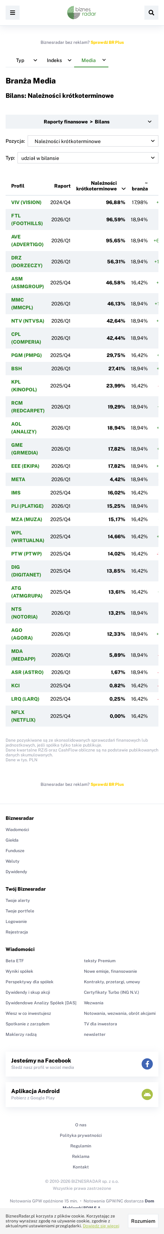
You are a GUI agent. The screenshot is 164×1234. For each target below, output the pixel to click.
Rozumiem (143, 1221)
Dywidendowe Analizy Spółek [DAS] (41, 1002)
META (18, 479)
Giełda (12, 840)
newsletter (95, 1034)
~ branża (140, 185)
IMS (16, 492)
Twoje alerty (18, 900)
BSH (16, 368)
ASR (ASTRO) (27, 672)
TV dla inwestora (100, 1023)
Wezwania (94, 1002)
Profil (17, 186)
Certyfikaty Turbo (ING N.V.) (111, 992)
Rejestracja (17, 932)
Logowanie (16, 921)
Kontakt (81, 1167)
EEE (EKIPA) (25, 466)
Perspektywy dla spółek (30, 981)
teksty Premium (99, 960)
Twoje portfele (20, 911)
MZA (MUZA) (26, 519)
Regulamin (80, 1146)
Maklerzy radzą (21, 1034)
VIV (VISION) (26, 202)
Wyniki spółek (19, 971)
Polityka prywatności (81, 1135)
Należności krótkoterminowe (96, 185)
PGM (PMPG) (26, 355)
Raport (62, 186)
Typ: (82, 157)
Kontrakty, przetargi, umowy (112, 981)
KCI (15, 685)
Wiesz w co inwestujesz (28, 1013)
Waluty (13, 861)
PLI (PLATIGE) (27, 506)
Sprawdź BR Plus (107, 42)
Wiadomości (17, 829)
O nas (80, 1124)
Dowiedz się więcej (101, 1225)
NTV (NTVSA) (27, 321)
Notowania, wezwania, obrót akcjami (120, 1013)
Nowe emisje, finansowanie (110, 971)
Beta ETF (15, 960)
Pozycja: (82, 141)
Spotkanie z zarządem (27, 1023)
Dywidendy (16, 871)
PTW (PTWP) (26, 554)
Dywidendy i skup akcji (28, 992)
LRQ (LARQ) (25, 699)
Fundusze (15, 850)
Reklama (81, 1156)
